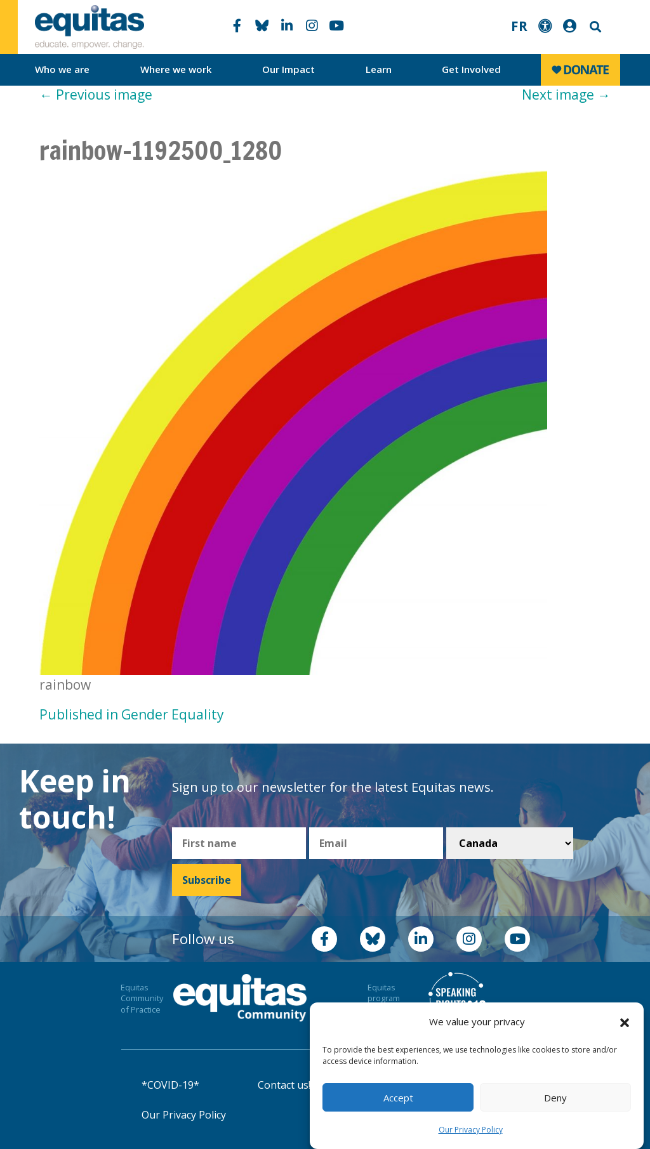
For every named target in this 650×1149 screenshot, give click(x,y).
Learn (379, 69)
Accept (398, 1097)
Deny (555, 1097)
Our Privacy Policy (471, 1129)
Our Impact (288, 69)
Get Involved (471, 69)
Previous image (95, 94)
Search (594, 27)
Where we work (176, 69)
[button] (624, 1022)
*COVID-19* (170, 1085)
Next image (566, 94)
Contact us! (284, 1085)
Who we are (62, 69)
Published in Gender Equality (131, 714)
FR (519, 26)
